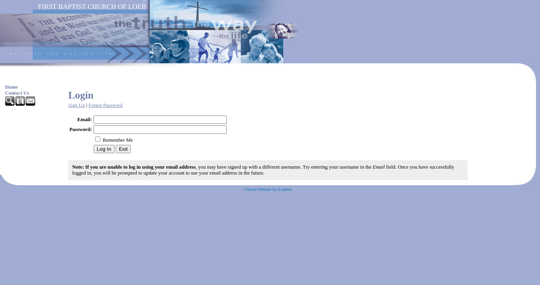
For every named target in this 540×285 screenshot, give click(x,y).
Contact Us (17, 93)
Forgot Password (105, 105)
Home (11, 87)
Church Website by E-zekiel (268, 189)
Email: (84, 119)
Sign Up (76, 105)
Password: (81, 129)
